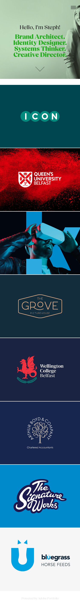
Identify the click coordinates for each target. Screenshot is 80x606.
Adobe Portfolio (48, 598)
